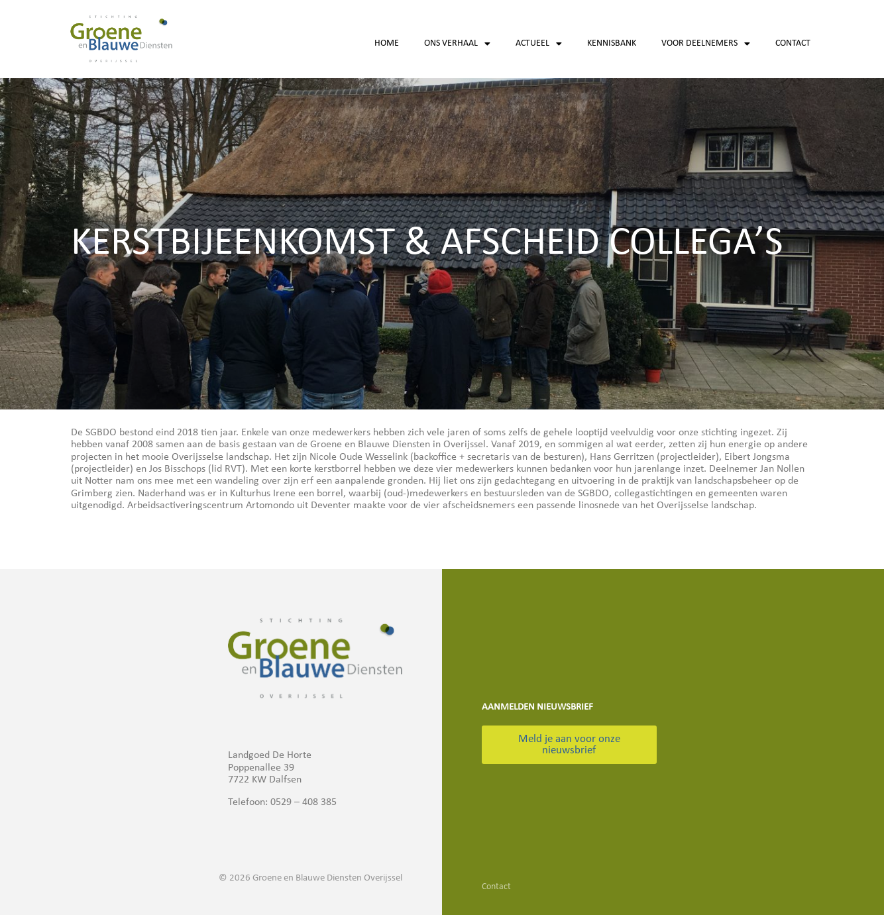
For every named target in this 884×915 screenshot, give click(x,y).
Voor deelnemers (705, 43)
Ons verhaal (457, 43)
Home (386, 43)
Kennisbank (611, 43)
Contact (792, 43)
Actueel (539, 43)
